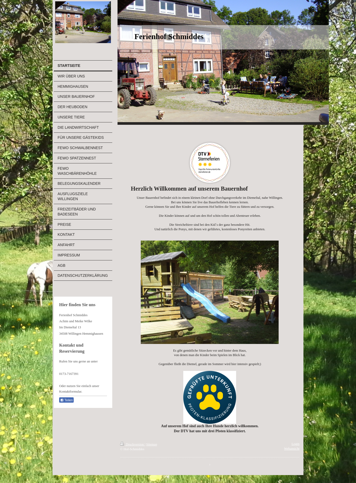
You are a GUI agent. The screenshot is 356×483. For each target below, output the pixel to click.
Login (295, 444)
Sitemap (151, 444)
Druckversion (132, 444)
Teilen (66, 400)
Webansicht (291, 448)
